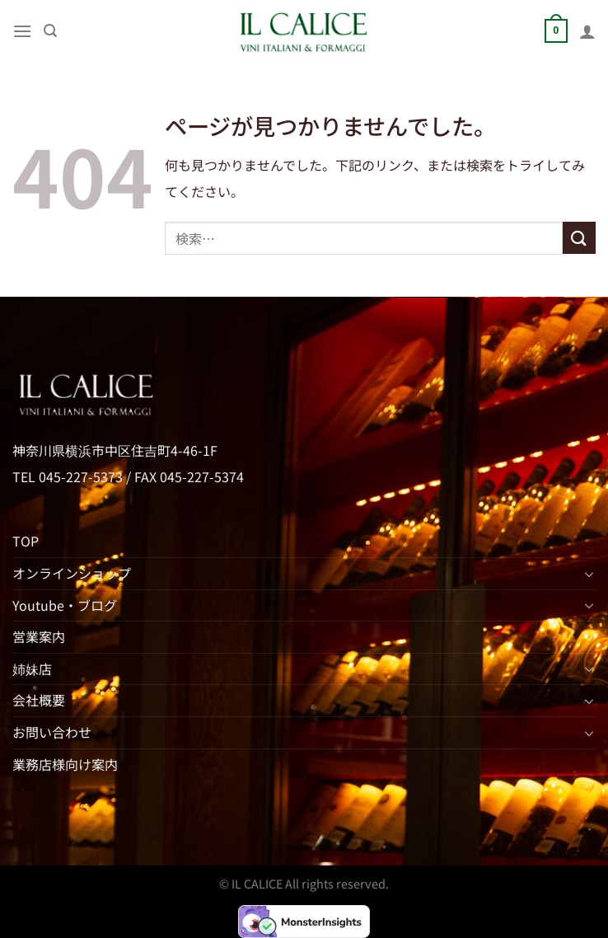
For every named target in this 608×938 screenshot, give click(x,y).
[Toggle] (589, 574)
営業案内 (38, 636)
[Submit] (579, 238)
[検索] (50, 31)
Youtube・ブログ (64, 605)
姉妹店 (32, 668)
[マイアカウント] (587, 31)
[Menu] (22, 31)
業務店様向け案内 (65, 764)
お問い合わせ (51, 732)
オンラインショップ (71, 573)
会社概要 (38, 700)
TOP (25, 541)
